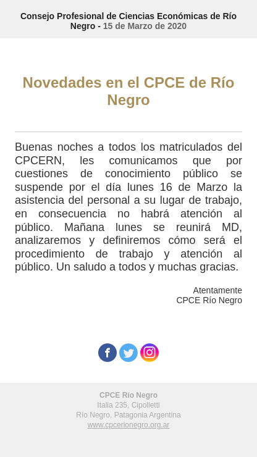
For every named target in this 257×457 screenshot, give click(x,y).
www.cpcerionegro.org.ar (129, 425)
